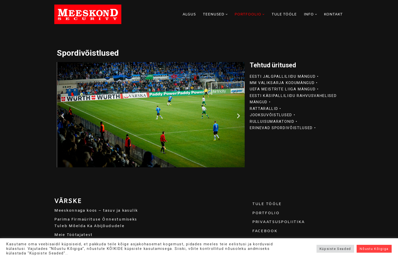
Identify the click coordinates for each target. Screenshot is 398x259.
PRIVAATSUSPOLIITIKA (278, 222)
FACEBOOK (264, 231)
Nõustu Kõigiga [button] (374, 249)
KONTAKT (333, 14)
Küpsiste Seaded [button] (335, 249)
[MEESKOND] (87, 14)
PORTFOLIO (265, 213)
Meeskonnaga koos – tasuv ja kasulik (96, 210)
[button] (227, 14)
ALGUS (189, 14)
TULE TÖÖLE (284, 14)
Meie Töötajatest (73, 235)
